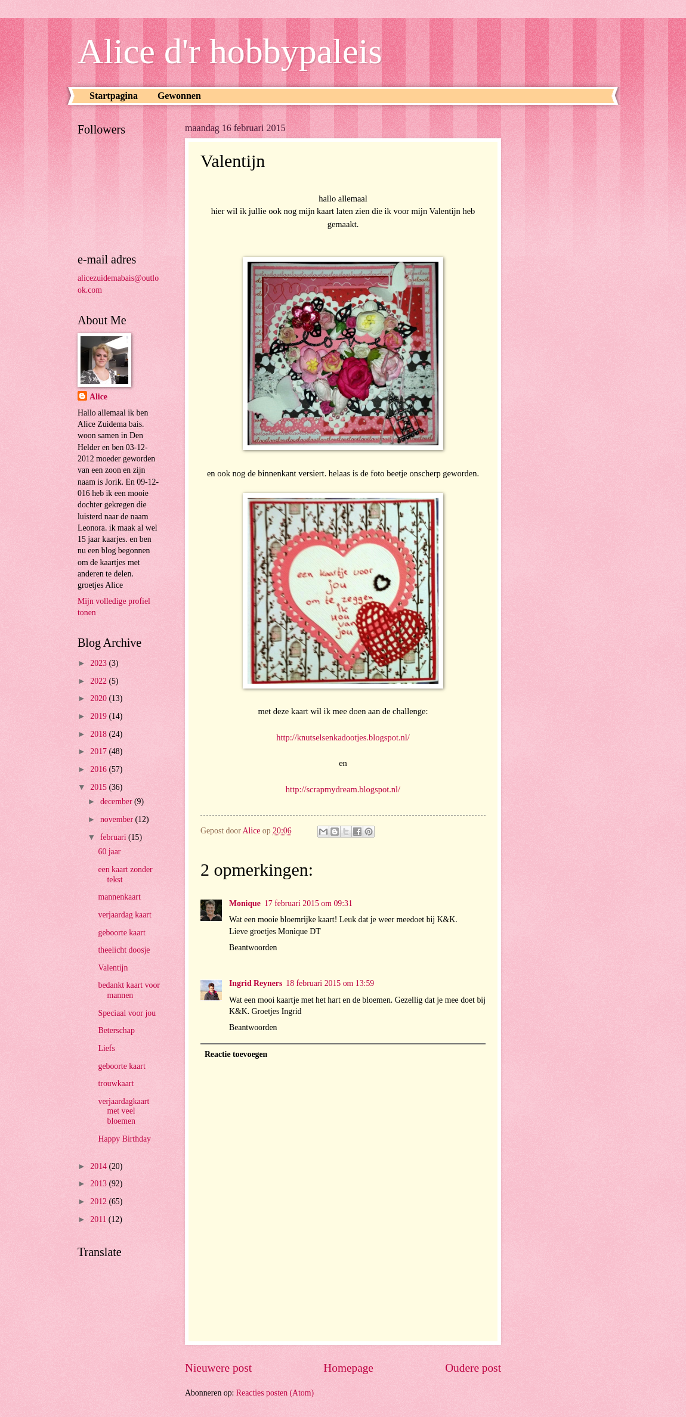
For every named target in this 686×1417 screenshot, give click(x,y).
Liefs (106, 1048)
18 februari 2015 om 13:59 (330, 983)
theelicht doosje (124, 949)
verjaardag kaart (124, 914)
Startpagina (113, 96)
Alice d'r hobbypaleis (230, 51)
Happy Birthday (124, 1138)
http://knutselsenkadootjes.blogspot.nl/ (343, 737)
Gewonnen (179, 96)
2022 (99, 681)
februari (114, 837)
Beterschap (116, 1030)
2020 (99, 698)
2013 (99, 1183)
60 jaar (109, 851)
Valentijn (113, 967)
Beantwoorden (253, 947)
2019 (99, 716)
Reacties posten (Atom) (275, 1392)
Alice (98, 396)
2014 (99, 1166)
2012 (99, 1201)
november (117, 819)
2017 (99, 751)
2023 (99, 663)
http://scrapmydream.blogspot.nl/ (343, 789)
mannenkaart (119, 896)
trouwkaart (116, 1083)
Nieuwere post (218, 1368)
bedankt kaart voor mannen (128, 990)
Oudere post (473, 1368)
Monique (245, 903)
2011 (99, 1219)
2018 (99, 734)
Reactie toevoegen (236, 1054)
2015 (99, 787)
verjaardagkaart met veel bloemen (123, 1111)
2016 (99, 769)
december (117, 801)
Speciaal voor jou (127, 1013)
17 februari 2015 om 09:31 (308, 903)
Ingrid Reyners (255, 983)
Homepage (348, 1368)
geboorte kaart (121, 932)
